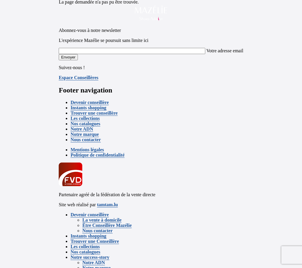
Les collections (85, 118)
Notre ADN (81, 128)
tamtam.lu (107, 204)
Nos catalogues (85, 123)
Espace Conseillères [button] (78, 77)
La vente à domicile (102, 219)
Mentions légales (87, 149)
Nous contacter (85, 139)
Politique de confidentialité (97, 154)
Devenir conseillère (89, 102)
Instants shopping (88, 107)
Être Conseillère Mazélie (107, 225)
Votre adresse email (224, 50)
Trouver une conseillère (94, 113)
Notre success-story (89, 257)
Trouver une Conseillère (94, 241)
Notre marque (84, 134)
